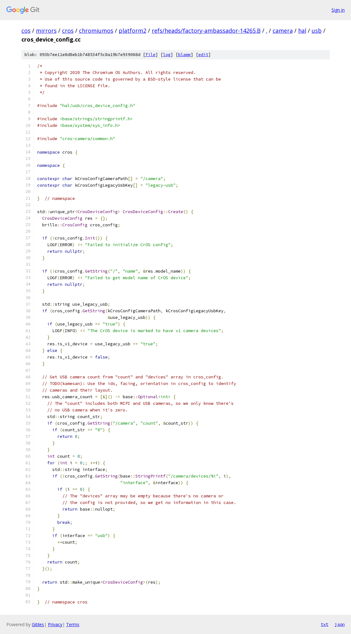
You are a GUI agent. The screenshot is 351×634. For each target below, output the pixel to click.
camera (283, 30)
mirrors (46, 30)
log (167, 54)
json (340, 624)
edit (203, 54)
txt (324, 624)
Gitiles (38, 624)
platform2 (132, 30)
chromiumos (96, 30)
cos (26, 30)
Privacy (55, 624)
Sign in (338, 10)
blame (184, 54)
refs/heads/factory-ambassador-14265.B (206, 30)
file (150, 54)
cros (68, 30)
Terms (72, 624)
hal (302, 30)
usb (317, 30)
